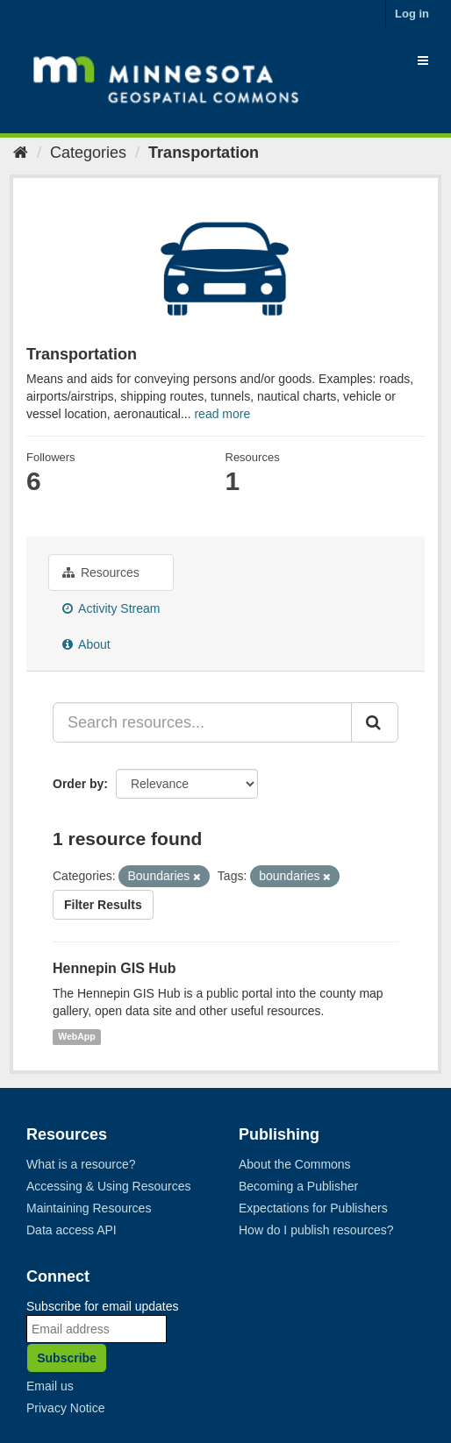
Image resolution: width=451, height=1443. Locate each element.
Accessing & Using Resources (108, 1186)
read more (222, 414)
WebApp (76, 1036)
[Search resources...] (202, 722)
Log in (412, 13)
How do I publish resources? (316, 1230)
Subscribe (67, 1358)
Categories (88, 152)
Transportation (203, 152)
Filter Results (103, 905)
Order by (78, 784)
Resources (101, 572)
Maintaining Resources (88, 1208)
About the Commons (295, 1164)
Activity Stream (111, 608)
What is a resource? (81, 1164)
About (86, 644)
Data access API (71, 1230)
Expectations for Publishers (313, 1208)
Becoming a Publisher (298, 1186)
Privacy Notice (65, 1408)
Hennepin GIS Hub (114, 968)
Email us (50, 1386)
